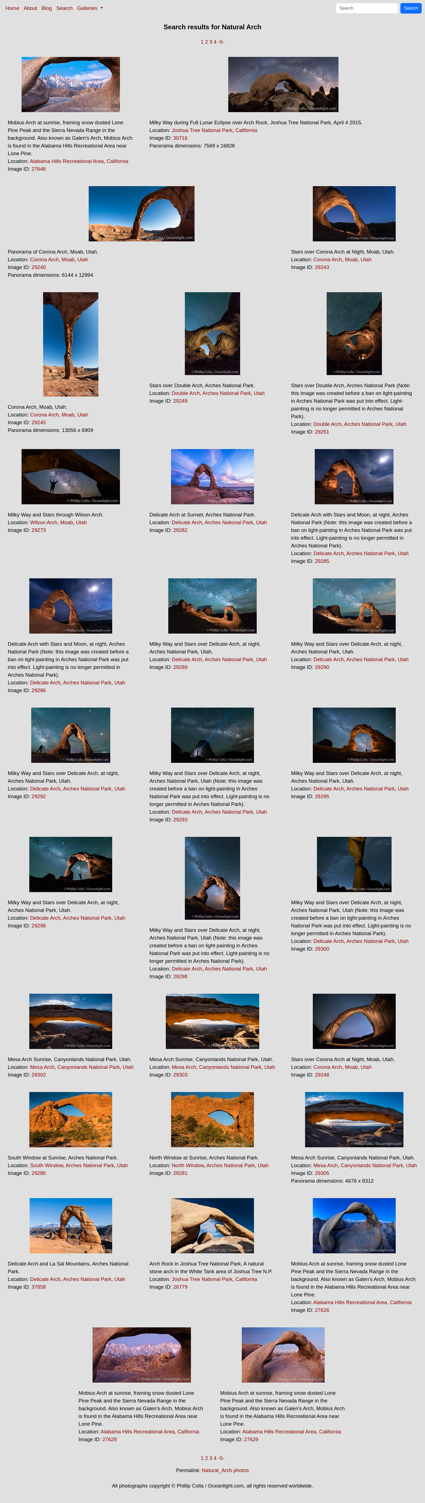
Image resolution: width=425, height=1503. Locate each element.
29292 (39, 796)
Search (64, 8)
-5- (221, 42)
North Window (188, 1165)
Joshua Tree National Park (202, 130)
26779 (180, 1287)
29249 (180, 401)
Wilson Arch (43, 522)
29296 (39, 926)
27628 (109, 1439)
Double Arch (186, 393)
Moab (68, 259)
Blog (47, 8)
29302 (39, 1075)
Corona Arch (44, 259)
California (117, 161)
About (30, 8)
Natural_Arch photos (225, 1470)
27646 (39, 169)
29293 (180, 819)
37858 (39, 1287)
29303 (180, 1075)
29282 (180, 530)
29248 (322, 1075)
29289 (180, 667)
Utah (82, 259)
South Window (46, 1165)
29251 (322, 432)
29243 (322, 267)
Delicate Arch (187, 522)
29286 (39, 690)
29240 (39, 267)
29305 (322, 1173)
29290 (322, 667)
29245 (39, 422)
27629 (251, 1439)
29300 (322, 949)
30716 (180, 138)
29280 (39, 1173)
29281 (180, 1173)
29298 (180, 976)
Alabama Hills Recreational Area (67, 161)
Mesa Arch (42, 1067)
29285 (322, 561)
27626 (322, 1310)
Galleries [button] (88, 8)
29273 (39, 530)
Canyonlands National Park (88, 1067)
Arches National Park (227, 393)
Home (12, 8)
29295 (322, 796)
